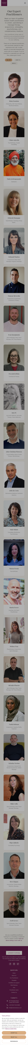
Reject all (14, 1037)
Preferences (14, 1041)
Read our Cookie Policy (11, 1028)
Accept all (14, 1032)
